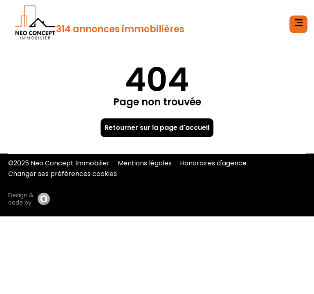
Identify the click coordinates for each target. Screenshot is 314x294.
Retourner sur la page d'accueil (157, 127)
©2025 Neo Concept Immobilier (59, 163)
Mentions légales (145, 163)
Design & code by (21, 199)
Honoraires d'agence (213, 163)
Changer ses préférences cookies (62, 173)
